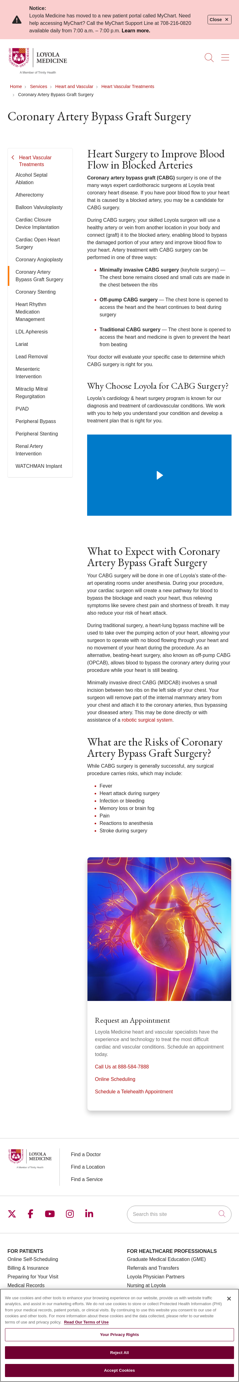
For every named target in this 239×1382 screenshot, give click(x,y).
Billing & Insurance (28, 1268)
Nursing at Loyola (146, 1285)
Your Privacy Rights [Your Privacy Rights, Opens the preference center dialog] (119, 1335)
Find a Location (88, 1167)
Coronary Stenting (36, 292)
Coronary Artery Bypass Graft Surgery (39, 275)
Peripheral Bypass (36, 421)
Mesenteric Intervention (29, 372)
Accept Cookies (119, 1370)
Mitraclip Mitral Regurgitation (32, 392)
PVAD (22, 409)
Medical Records (26, 1285)
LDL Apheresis (32, 331)
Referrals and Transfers (153, 1268)
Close (219, 19)
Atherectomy (30, 195)
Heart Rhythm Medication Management (31, 312)
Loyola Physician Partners (156, 1276)
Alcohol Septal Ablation (31, 178)
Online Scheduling (115, 1079)
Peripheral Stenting (37, 433)
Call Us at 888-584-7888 (122, 1066)
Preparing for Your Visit (32, 1276)
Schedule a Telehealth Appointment (134, 1091)
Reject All (119, 1352)
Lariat (22, 344)
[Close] (229, 1298)
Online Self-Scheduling (32, 1259)
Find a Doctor (86, 1154)
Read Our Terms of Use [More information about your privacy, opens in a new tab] (86, 1322)
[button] (226, 55)
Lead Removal (32, 356)
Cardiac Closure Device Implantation (37, 223)
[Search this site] (179, 1214)
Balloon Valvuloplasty (39, 207)
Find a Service (87, 1179)
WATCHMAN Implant (39, 466)
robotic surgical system (147, 720)
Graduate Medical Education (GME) (166, 1259)
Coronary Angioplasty (39, 259)
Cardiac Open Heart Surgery (38, 243)
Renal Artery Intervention (29, 450)
